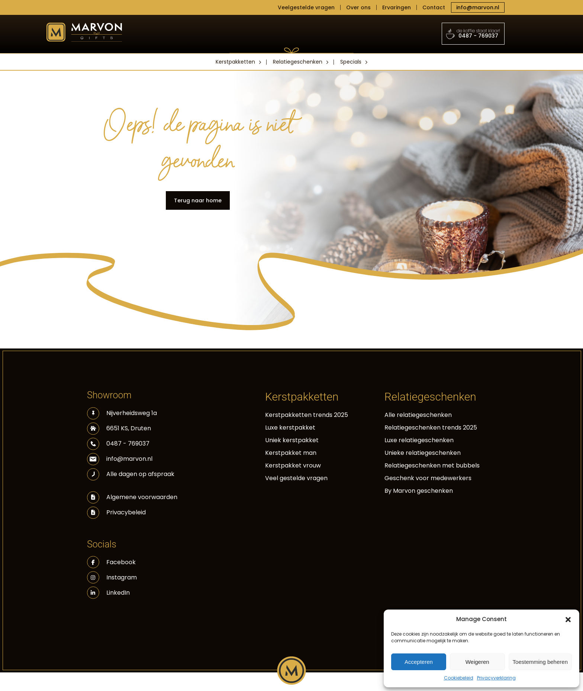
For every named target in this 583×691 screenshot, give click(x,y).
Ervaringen (396, 7)
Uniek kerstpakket (292, 440)
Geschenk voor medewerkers (427, 478)
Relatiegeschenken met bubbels (432, 465)
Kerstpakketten (235, 61)
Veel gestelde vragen (296, 478)
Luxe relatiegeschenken (419, 440)
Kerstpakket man (290, 453)
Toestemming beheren (540, 662)
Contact (433, 7)
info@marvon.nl (477, 7)
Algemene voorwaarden (141, 497)
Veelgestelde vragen (306, 7)
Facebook (111, 562)
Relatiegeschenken (297, 61)
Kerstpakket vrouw (293, 465)
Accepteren (419, 662)
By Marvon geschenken (418, 490)
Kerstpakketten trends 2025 (306, 415)
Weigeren (477, 662)
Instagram (112, 577)
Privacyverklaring (496, 678)
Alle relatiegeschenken (418, 415)
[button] (568, 619)
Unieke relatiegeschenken (422, 453)
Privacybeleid (126, 512)
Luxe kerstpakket (290, 427)
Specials (350, 61)
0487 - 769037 (473, 33)
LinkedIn (108, 592)
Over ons (358, 7)
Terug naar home (198, 200)
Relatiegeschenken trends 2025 (430, 427)
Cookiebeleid (458, 678)
